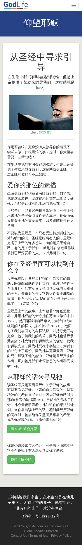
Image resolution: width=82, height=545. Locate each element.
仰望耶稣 (45, 132)
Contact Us (19, 535)
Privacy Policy (61, 535)
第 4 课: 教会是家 (23, 429)
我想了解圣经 (20, 459)
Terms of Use (39, 535)
